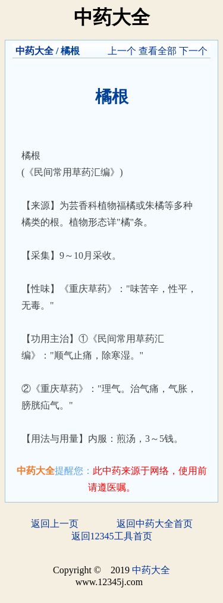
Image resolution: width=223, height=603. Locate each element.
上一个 (122, 51)
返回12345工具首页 (111, 536)
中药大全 (34, 51)
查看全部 (158, 51)
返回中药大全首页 (155, 524)
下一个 (193, 51)
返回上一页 (54, 524)
